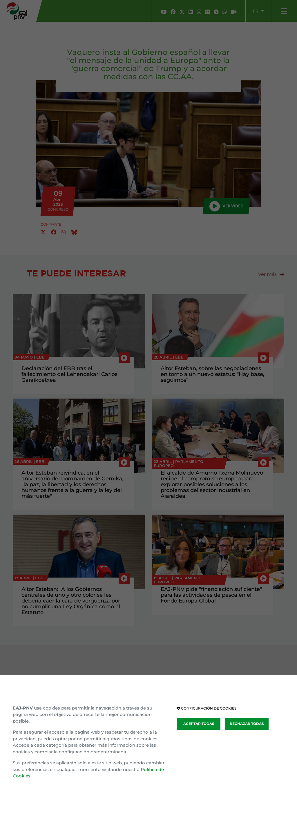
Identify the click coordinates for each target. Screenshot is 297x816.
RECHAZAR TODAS (247, 723)
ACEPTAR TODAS (198, 723)
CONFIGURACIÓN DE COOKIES (206, 708)
